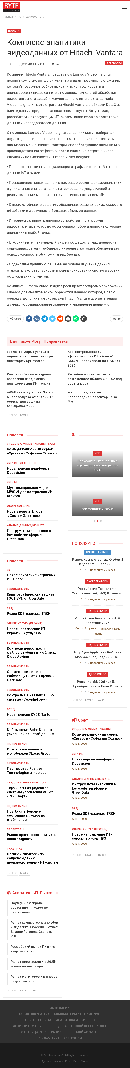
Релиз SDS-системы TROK (28, 614)
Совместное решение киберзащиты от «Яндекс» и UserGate (31, 676)
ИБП (10, 569)
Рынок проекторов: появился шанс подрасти (32, 837)
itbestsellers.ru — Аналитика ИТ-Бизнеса (59, 1020)
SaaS (52, 443)
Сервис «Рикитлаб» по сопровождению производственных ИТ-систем (32, 858)
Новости (14, 31)
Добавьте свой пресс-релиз (82, 1026)
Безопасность (18, 589)
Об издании (60, 1008)
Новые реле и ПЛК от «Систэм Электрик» (24, 513)
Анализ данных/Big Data (26, 525)
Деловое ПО (114, 63)
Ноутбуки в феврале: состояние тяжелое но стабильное (26, 815)
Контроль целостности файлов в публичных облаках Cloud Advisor (31, 652)
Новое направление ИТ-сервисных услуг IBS (27, 631)
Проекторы (15, 829)
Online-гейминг (97, 552)
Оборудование (18, 505)
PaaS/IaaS (15, 848)
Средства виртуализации (26, 782)
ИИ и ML (12, 463)
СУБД (11, 709)
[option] (97, 481)
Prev (12, 415)
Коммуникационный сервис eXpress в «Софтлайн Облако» (32, 451)
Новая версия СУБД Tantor (29, 715)
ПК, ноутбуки (17, 743)
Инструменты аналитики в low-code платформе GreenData (29, 535)
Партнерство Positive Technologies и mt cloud (27, 771)
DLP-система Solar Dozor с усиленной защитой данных (30, 732)
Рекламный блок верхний (60, 1038)
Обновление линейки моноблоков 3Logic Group (29, 751)
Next (24, 415)
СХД (10, 608)
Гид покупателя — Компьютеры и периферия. (59, 1014)
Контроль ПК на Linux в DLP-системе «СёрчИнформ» (30, 697)
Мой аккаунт (87, 1032)
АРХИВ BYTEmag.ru (28, 1026)
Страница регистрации (41, 1032)
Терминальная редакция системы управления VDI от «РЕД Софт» (30, 792)
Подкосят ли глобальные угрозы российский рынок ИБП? (97, 465)
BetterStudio (80, 1061)
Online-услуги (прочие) (24, 623)
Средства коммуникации (26, 443)
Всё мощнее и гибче (97, 509)
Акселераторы (97, 581)
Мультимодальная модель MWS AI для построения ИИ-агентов (30, 492)
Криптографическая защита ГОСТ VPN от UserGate (30, 596)
